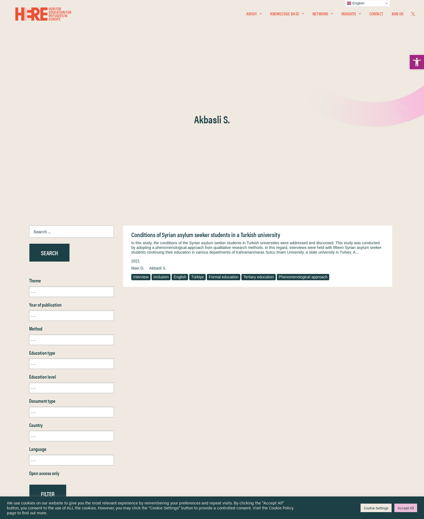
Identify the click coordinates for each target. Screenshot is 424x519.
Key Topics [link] (225, 469)
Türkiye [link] (197, 148)
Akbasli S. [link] (157, 140)
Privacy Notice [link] (228, 421)
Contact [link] (376, 15)
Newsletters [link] (32, 445)
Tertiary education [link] (258, 148)
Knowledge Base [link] (287, 15)
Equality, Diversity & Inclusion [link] (240, 434)
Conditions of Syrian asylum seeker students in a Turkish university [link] (205, 106)
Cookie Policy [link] (281, 507)
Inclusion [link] (161, 148)
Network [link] (323, 15)
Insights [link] (351, 15)
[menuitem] (254, 15)
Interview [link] (141, 148)
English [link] (180, 148)
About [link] (254, 15)
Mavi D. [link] (137, 140)
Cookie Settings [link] (376, 507)
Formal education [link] (223, 148)
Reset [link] (34, 381)
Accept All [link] (406, 507)
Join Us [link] (397, 15)
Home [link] (24, 421)
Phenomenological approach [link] (303, 148)
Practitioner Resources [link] (235, 463)
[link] (417, 62)
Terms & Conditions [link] (232, 427)
